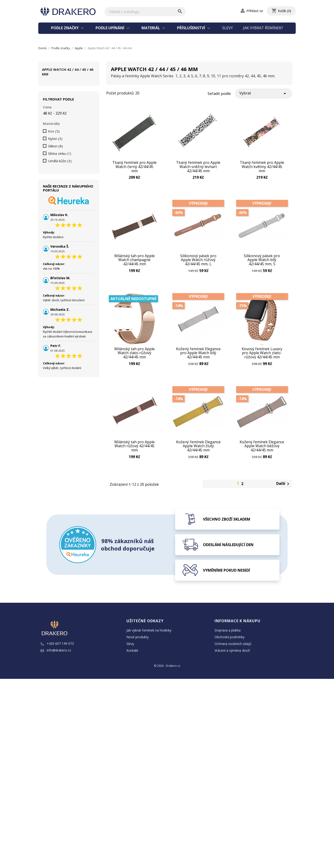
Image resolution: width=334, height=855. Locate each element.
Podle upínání (110, 27)
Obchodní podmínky (229, 654)
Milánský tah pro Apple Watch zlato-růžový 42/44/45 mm (134, 362)
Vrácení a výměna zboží (232, 668)
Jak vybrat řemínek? (263, 27)
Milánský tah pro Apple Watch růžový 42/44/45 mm (134, 460)
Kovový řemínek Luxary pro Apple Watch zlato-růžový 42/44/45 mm (262, 362)
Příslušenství (191, 27)
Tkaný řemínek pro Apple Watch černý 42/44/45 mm (134, 166)
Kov (54, 131)
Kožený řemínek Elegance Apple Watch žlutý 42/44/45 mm (198, 460)
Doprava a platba (228, 647)
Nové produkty (137, 654)
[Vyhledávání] (145, 11)
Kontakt (132, 668)
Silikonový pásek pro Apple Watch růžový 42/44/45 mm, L (198, 265)
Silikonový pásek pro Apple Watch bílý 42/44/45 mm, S (261, 265)
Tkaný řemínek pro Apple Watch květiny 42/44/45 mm (262, 168)
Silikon (55, 146)
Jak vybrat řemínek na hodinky (148, 647)
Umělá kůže (60, 161)
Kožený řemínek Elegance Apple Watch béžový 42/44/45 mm (262, 460)
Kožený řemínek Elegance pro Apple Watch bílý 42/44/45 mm (198, 362)
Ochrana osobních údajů (233, 661)
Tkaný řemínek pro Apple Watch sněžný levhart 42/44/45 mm (198, 168)
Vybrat (263, 93)
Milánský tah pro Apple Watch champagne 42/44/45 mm (134, 265)
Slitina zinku (59, 153)
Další (283, 501)
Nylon (55, 138)
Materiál (151, 27)
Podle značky (65, 27)
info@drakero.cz (56, 667)
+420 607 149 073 (57, 661)
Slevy (227, 27)
